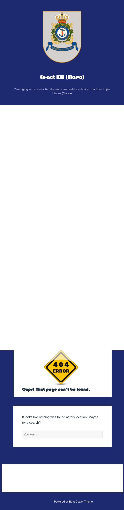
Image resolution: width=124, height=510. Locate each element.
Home (16, 133)
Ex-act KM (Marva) (62, 77)
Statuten (21, 306)
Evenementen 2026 (25, 203)
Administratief (21, 289)
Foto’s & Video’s (22, 246)
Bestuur (20, 151)
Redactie (21, 168)
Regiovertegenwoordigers (31, 159)
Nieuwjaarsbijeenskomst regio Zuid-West (40, 237)
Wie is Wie (19, 142)
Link (15, 272)
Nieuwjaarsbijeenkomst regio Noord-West (41, 229)
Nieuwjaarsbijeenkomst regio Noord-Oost (40, 220)
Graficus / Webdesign (29, 185)
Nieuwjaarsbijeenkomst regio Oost (36, 211)
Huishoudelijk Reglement (31, 298)
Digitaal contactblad (25, 194)
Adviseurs (22, 177)
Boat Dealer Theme (81, 501)
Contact (17, 280)
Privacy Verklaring (26, 315)
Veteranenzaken (23, 254)
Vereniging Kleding (24, 263)
